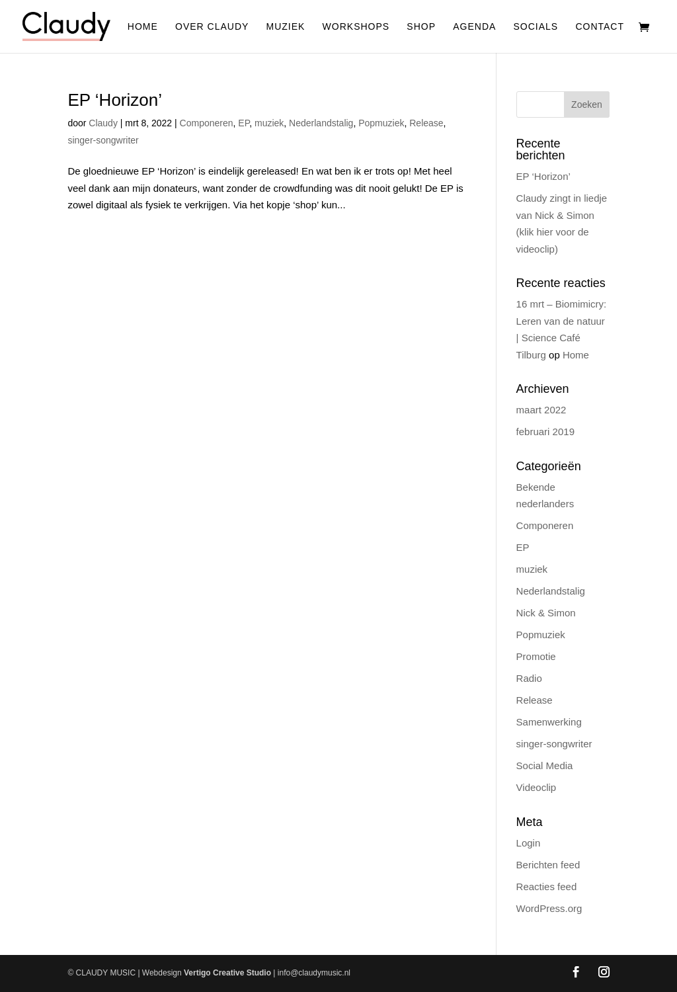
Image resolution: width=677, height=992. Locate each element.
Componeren (206, 123)
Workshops (356, 27)
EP (243, 123)
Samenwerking (549, 721)
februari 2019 (545, 431)
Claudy (103, 123)
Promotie (536, 656)
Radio (529, 678)
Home (143, 27)
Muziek (285, 27)
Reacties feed (546, 886)
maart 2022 (541, 409)
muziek (269, 123)
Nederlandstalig (321, 123)
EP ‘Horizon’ (114, 100)
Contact (599, 27)
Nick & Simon (546, 612)
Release (426, 123)
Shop (421, 27)
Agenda (474, 27)
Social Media (544, 765)
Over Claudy (212, 27)
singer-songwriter (102, 140)
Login (528, 842)
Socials (536, 27)
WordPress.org (549, 908)
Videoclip (536, 787)
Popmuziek (381, 123)
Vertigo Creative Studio (227, 972)
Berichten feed (548, 864)
